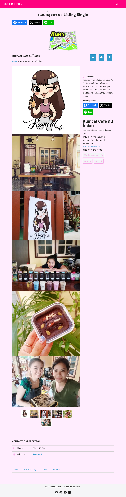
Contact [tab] (45, 470)
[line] (60, 492)
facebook (37, 454)
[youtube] (65, 492)
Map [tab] (16, 470)
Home (14, 61)
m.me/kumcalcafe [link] (91, 147)
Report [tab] (56, 470)
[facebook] (56, 492)
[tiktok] (69, 492)
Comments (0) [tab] (29, 470)
